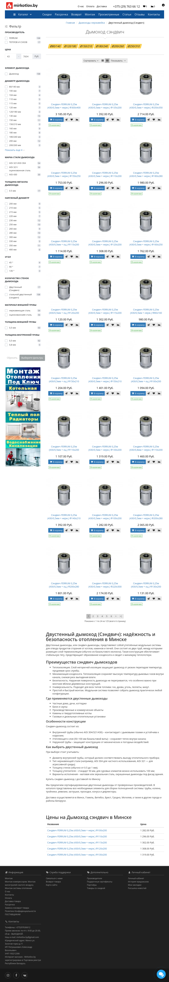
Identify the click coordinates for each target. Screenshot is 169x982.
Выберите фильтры (32, 357)
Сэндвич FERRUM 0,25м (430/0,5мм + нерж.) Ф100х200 (105, 516)
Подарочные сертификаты (99, 881)
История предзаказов (138, 881)
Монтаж (90, 14)
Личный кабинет (136, 878)
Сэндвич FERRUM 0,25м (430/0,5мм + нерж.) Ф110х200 (105, 174)
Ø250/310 (133, 46)
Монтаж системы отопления (18, 888)
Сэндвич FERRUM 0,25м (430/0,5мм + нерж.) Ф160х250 (145, 243)
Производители (94, 878)
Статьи (127, 14)
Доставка (102, 6)
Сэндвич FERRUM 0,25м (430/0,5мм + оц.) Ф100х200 (146, 379)
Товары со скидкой (96, 888)
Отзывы (140, 14)
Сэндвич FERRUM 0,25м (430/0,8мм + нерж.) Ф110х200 (145, 448)
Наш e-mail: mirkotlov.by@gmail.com (22, 937)
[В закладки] (71, 119)
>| (121, 616)
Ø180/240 (102, 46)
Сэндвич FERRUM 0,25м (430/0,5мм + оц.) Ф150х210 (64, 379)
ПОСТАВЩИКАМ (12, 914)
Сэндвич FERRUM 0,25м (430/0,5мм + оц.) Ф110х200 (64, 448)
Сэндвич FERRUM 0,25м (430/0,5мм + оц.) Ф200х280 (64, 585)
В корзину (55, 119)
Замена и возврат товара (17, 907)
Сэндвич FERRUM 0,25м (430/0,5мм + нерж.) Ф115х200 (105, 311)
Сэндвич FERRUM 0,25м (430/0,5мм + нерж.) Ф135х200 (105, 106)
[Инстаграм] (9, 975)
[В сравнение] (77, 119)
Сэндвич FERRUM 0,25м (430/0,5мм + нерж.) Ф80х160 (146, 311)
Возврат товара (53, 881)
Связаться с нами (54, 878)
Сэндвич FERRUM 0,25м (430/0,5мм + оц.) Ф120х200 (64, 311)
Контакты (154, 14)
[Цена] (10, 56)
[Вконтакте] (25, 975)
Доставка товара (13, 901)
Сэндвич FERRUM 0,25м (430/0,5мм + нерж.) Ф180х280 (145, 174)
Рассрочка (61, 14)
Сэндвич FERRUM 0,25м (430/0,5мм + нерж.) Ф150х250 (63, 174)
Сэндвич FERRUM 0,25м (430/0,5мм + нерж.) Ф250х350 (145, 106)
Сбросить (12, 357)
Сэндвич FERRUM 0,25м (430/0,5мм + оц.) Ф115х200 (64, 243)
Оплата (90, 6)
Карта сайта (51, 885)
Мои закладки (134, 885)
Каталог (21, 14)
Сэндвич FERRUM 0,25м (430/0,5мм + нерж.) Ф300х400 (63, 106)
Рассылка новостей (137, 888)
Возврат (76, 14)
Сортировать (91, 60)
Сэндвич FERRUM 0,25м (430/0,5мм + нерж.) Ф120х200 (105, 243)
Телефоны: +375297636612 (17, 927)
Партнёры (92, 885)
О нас (81, 6)
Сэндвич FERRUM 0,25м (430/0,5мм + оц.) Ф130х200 (146, 585)
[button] (162, 6)
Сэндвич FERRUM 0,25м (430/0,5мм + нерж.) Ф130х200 (105, 448)
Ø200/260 (117, 46)
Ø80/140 (55, 46)
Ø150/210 (86, 46)
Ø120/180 (70, 46)
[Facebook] (17, 975)
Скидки (47, 14)
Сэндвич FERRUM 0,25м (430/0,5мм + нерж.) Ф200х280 (145, 516)
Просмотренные (108, 14)
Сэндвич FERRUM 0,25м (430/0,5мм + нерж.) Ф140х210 (63, 516)
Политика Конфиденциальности (20, 911)
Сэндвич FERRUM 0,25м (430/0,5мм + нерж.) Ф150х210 (105, 379)
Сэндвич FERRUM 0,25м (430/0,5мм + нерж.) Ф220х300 (105, 585)
